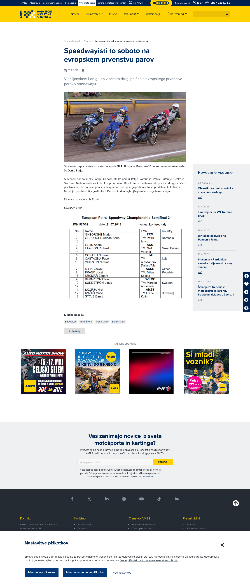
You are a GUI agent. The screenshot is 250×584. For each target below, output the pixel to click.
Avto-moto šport (73, 41)
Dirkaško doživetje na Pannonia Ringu (212, 238)
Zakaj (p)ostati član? (142, 528)
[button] (227, 14)
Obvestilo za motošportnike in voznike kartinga (215, 190)
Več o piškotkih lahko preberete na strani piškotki (149, 560)
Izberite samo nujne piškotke (85, 572)
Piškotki (190, 524)
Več (200, 197)
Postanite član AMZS (143, 524)
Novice (89, 41)
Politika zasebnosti (196, 528)
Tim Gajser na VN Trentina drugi (215, 214)
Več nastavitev (122, 572)
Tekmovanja (84, 524)
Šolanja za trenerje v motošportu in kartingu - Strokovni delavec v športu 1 (216, 291)
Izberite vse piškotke (41, 572)
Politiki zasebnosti (144, 476)
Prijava (162, 462)
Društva (82, 528)
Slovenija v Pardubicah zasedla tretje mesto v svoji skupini (215, 263)
